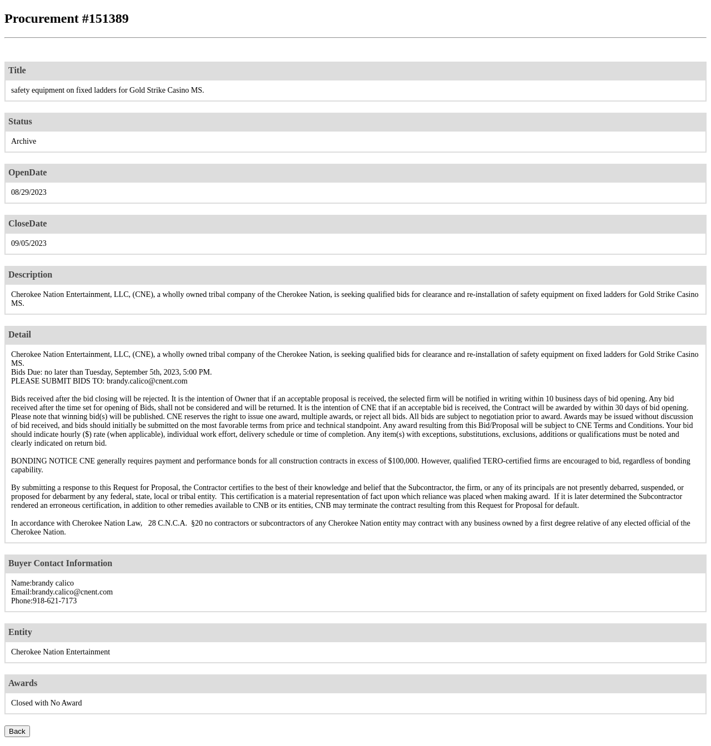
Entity (20, 632)
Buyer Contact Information (60, 563)
